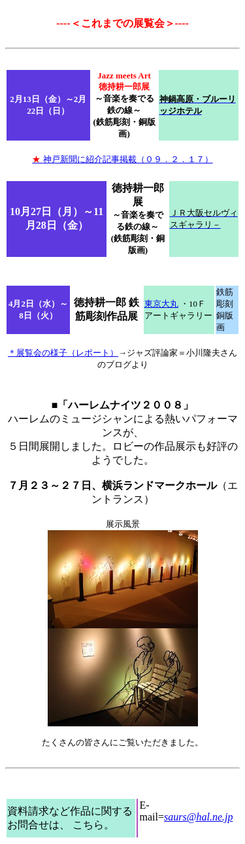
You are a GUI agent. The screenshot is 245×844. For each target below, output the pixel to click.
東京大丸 (161, 304)
